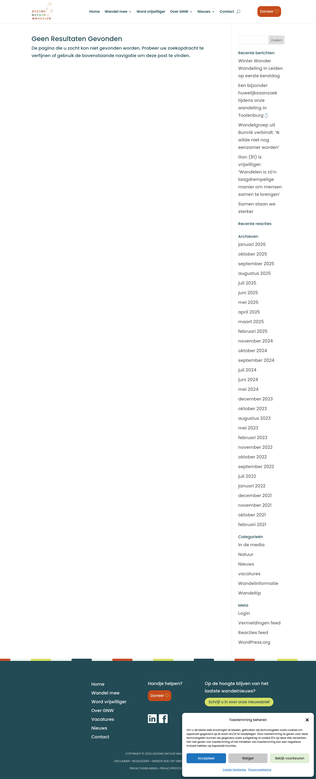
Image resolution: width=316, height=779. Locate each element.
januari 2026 (252, 244)
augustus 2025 (254, 273)
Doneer (266, 11)
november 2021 (255, 505)
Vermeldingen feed (259, 623)
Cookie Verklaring (234, 770)
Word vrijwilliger (150, 12)
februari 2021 (252, 524)
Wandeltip (249, 593)
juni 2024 (248, 380)
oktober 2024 (252, 351)
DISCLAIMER (122, 761)
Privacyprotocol (173, 768)
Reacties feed (253, 632)
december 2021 (255, 495)
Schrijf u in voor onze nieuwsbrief (239, 702)
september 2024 (256, 360)
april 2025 (249, 312)
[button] (307, 720)
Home (94, 12)
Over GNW (179, 12)
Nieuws (204, 12)
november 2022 (255, 447)
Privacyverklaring (259, 770)
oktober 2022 (252, 457)
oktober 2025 (252, 254)
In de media (251, 545)
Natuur (245, 554)
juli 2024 (247, 370)
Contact (227, 12)
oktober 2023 (252, 409)
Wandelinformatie (258, 583)
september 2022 (256, 466)
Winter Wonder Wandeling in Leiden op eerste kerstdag (260, 68)
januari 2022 (252, 486)
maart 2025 (251, 322)
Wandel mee (116, 12)
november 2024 (255, 341)
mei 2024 (248, 389)
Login (244, 613)
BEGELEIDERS (140, 761)
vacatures (249, 574)
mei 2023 (248, 428)
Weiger (248, 758)
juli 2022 (247, 476)
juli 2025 (247, 283)
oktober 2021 (252, 515)
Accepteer (206, 758)
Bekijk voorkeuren (289, 758)
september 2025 (256, 264)
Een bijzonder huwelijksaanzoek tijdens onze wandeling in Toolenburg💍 (257, 100)
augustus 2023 (254, 418)
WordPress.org (254, 642)
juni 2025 (248, 293)
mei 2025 (248, 302)
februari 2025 (253, 331)
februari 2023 (253, 438)
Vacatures (102, 719)
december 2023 (255, 399)
